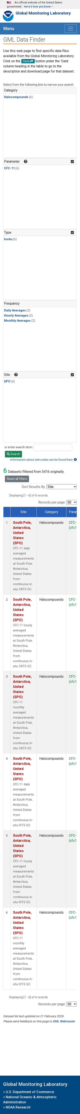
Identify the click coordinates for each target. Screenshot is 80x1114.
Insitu (8, 239)
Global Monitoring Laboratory (43, 13)
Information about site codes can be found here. (43, 459)
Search (13, 454)
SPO (7, 381)
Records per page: (51, 502)
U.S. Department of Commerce (30, 1092)
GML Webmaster (64, 1021)
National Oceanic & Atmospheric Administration (30, 1099)
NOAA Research (18, 1107)
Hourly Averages (16, 315)
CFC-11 (9, 168)
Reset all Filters (17, 478)
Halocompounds (16, 97)
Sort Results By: (34, 487)
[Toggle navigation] (71, 28)
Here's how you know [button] (37, 6)
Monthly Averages (17, 321)
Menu (8, 28)
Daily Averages (15, 310)
